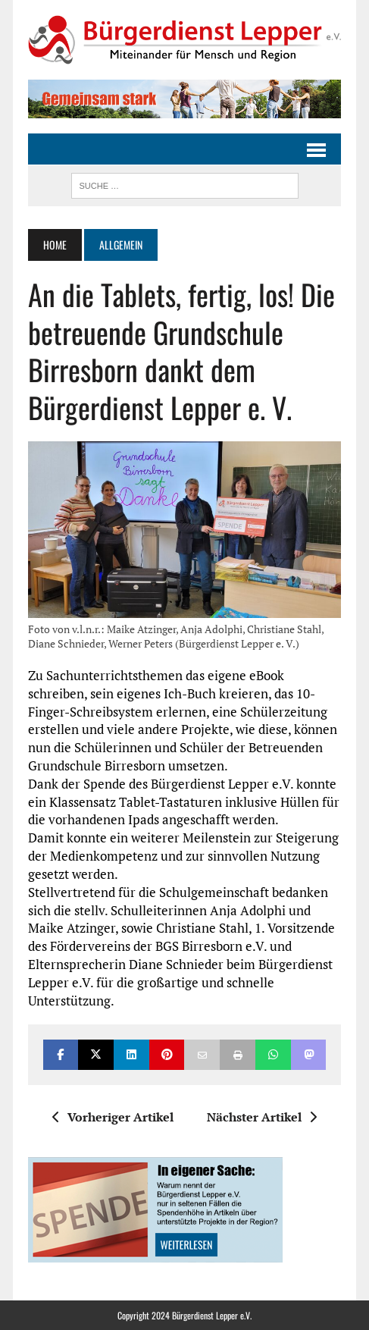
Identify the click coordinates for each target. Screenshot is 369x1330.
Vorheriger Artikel (113, 1117)
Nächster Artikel (262, 1117)
